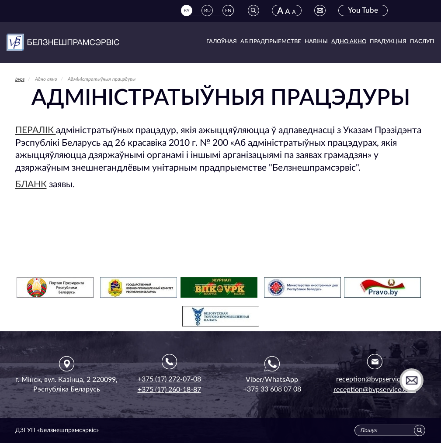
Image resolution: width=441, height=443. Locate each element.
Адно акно (348, 42)
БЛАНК (31, 184)
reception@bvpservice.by (374, 379)
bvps (19, 79)
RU (207, 10)
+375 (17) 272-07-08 (169, 379)
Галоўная (221, 42)
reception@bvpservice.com (374, 389)
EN (228, 10)
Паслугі (422, 42)
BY (187, 10)
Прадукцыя (388, 42)
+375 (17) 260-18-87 (169, 389)
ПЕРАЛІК (35, 130)
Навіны (316, 42)
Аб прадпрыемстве (270, 42)
